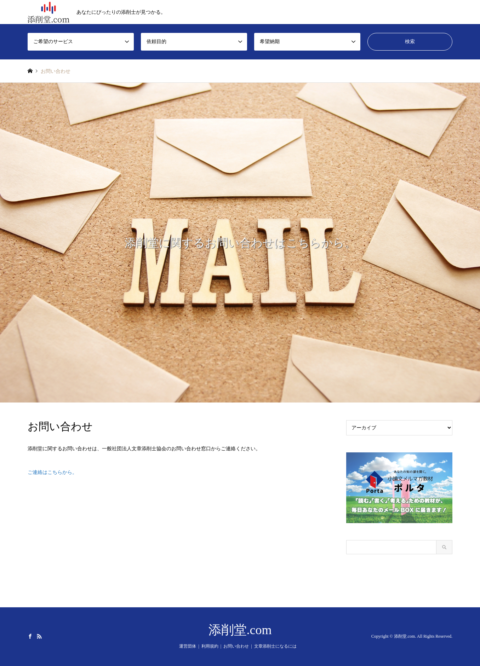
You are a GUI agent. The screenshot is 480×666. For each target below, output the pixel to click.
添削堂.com (240, 630)
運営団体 (187, 646)
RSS (39, 636)
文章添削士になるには (275, 646)
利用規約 (209, 646)
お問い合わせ (236, 646)
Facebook (30, 636)
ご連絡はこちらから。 (52, 472)
